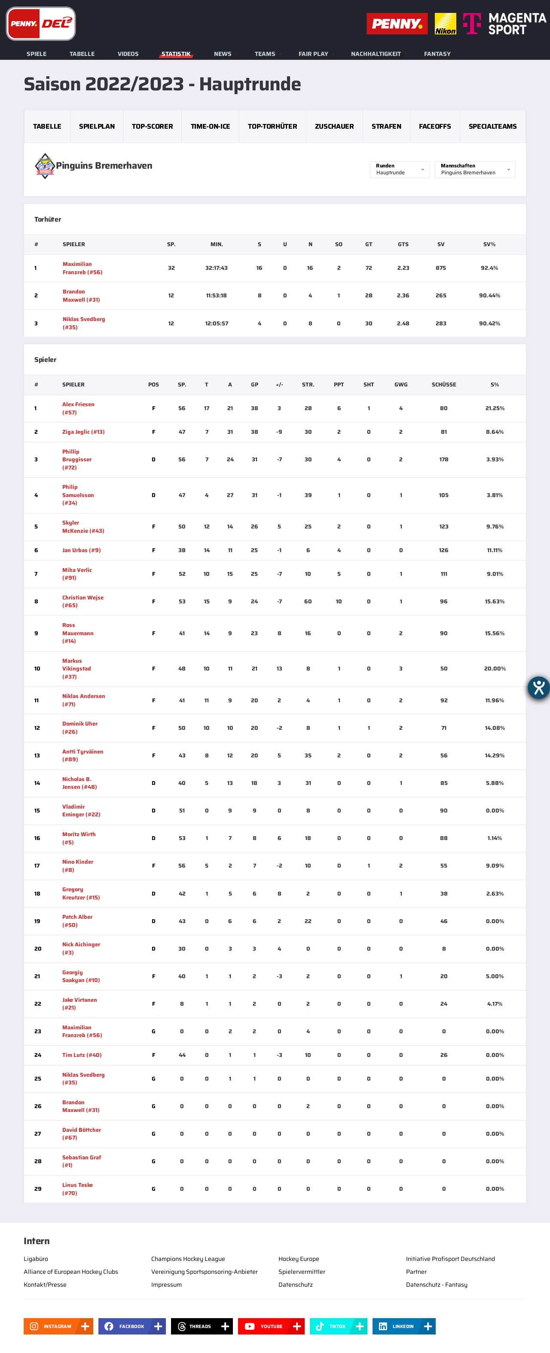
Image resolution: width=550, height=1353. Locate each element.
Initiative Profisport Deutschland (450, 1258)
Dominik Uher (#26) (80, 727)
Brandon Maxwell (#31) (81, 295)
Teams (265, 54)
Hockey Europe (298, 1258)
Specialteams (493, 126)
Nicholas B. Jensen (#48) (79, 783)
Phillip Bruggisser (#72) (77, 459)
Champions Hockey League (188, 1258)
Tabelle (82, 54)
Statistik (176, 54)
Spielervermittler (301, 1271)
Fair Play (313, 54)
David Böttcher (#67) (81, 1134)
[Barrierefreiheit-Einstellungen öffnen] (539, 687)
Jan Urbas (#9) (81, 550)
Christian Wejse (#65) (83, 601)
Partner (416, 1271)
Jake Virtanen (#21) (79, 1004)
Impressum (166, 1284)
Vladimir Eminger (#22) (81, 810)
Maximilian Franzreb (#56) (83, 268)
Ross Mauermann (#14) (78, 633)
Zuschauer (334, 126)
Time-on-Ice (210, 126)
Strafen (386, 126)
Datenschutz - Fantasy (437, 1284)
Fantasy (437, 54)
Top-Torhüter (272, 126)
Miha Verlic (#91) (77, 574)
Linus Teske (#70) (77, 1189)
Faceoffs (435, 126)
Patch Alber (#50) (77, 921)
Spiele (36, 54)
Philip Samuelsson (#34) (78, 494)
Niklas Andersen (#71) (83, 700)
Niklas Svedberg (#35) (84, 323)
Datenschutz (295, 1284)
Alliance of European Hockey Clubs (71, 1271)
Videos (128, 54)
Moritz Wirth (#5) (79, 838)
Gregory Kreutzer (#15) (81, 893)
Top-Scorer (152, 126)
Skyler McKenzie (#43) (83, 526)
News (223, 54)
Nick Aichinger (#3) (81, 948)
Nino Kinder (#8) (77, 865)
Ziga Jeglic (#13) (83, 431)
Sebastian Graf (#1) (81, 1161)
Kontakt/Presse (45, 1284)
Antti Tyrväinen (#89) (83, 755)
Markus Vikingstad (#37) (76, 668)
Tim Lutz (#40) (82, 1055)
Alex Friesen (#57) (78, 408)
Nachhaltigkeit (376, 54)
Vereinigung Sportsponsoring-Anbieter (204, 1271)
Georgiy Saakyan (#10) (81, 976)
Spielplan (96, 126)
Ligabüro (36, 1258)
